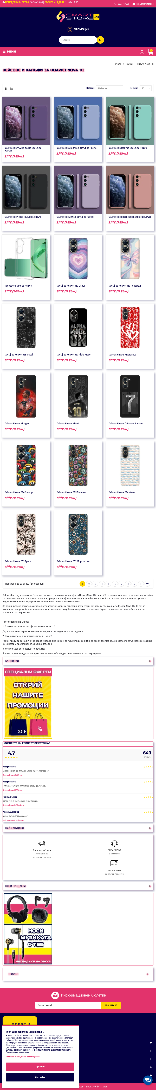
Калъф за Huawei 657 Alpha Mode (73, 354)
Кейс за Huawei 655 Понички (71, 492)
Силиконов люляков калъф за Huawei (76, 147)
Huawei (129, 64)
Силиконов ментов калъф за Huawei (127, 147)
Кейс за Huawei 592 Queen (13, 775)
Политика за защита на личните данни (23, 1057)
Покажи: (134, 88)
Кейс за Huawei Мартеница (122, 354)
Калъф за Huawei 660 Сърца (70, 285)
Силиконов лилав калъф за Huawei (75, 216)
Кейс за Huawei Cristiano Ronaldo (125, 423)
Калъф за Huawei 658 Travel (18, 354)
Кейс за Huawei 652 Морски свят (73, 561)
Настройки (40, 1077)
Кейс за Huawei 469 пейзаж (13, 805)
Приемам (40, 1066)
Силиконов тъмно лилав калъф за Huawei (22, 149)
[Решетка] (7, 88)
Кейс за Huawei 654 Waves (121, 492)
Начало (117, 64)
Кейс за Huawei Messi (67, 423)
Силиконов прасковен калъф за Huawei (129, 216)
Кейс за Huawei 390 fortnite (13, 820)
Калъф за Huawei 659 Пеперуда (124, 285)
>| (147, 584)
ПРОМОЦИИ (81, 29)
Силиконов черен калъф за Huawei (22, 216)
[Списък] (12, 88)
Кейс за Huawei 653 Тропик (18, 561)
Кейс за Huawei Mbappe (16, 423)
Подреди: (90, 88)
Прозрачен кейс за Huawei (18, 285)
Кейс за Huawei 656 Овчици (18, 492)
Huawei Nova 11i (145, 64)
